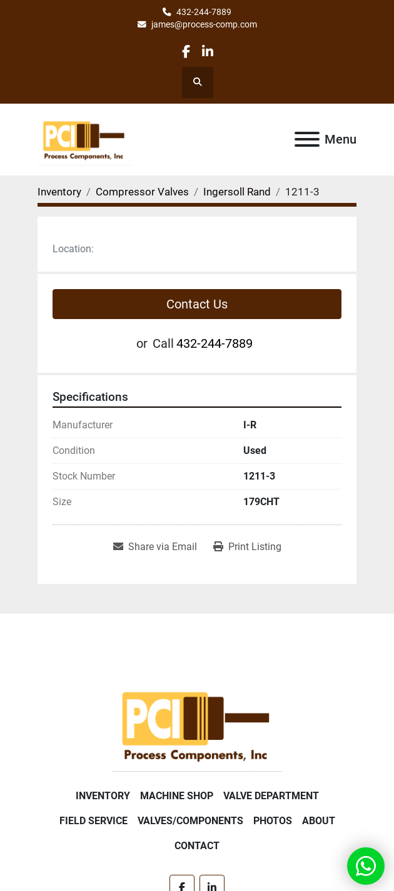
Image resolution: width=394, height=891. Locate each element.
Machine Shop (176, 796)
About (318, 821)
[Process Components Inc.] (197, 725)
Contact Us (197, 304)
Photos (272, 821)
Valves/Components (190, 821)
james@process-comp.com (204, 24)
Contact (197, 846)
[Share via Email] (155, 547)
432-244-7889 (203, 12)
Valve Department (271, 796)
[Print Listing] (247, 547)
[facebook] (186, 51)
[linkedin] (207, 51)
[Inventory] (59, 191)
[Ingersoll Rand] (237, 191)
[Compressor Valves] (142, 191)
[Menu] (307, 139)
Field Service (93, 821)
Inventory (103, 796)
